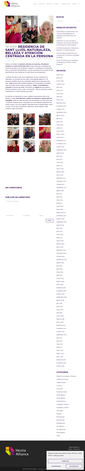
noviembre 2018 (61, 291)
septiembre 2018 (61, 297)
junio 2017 (59, 341)
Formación (59, 388)
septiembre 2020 (61, 222)
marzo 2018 (60, 316)
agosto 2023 (60, 115)
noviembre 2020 (61, 215)
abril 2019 (59, 275)
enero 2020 (59, 247)
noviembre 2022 (61, 143)
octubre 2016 (60, 366)
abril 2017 (59, 347)
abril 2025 (59, 78)
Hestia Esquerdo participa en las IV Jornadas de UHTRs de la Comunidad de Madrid (67, 55)
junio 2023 (59, 121)
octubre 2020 (60, 219)
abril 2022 (59, 165)
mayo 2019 (59, 272)
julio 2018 (59, 303)
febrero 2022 (60, 172)
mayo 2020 (59, 234)
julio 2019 (59, 266)
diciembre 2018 (61, 287)
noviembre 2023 (61, 106)
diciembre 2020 (61, 212)
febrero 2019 (60, 281)
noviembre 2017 (61, 328)
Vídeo (58, 435)
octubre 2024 (60, 84)
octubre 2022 (60, 147)
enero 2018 (59, 322)
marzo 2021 (59, 206)
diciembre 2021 (61, 178)
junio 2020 (59, 231)
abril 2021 (59, 203)
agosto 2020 (60, 225)
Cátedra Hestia (60, 382)
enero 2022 (59, 175)
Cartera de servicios (62, 379)
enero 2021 (59, 209)
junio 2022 (59, 159)
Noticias (58, 414)
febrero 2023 (60, 134)
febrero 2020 (60, 244)
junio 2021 (59, 197)
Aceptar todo (65, 461)
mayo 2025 (59, 74)
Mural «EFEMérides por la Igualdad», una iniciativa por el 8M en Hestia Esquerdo (67, 62)
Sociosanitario (60, 432)
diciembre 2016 (61, 360)
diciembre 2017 (61, 325)
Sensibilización (60, 423)
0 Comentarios (10, 60)
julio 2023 (59, 118)
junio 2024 (59, 90)
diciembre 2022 (61, 140)
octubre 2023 (60, 109)
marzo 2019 (60, 278)
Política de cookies (58, 455)
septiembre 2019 (61, 259)
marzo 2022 (60, 168)
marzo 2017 (59, 350)
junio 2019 (59, 269)
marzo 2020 (60, 240)
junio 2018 (59, 306)
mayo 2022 (59, 162)
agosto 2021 (60, 190)
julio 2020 (59, 228)
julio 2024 (59, 87)
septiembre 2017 (61, 334)
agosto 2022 (60, 153)
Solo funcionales (56, 466)
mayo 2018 (59, 309)
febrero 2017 (60, 353)
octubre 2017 (60, 331)
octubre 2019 (60, 256)
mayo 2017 (59, 344)
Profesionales (60, 417)
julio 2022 (59, 156)
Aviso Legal (40, 468)
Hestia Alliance (47, 58)
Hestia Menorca (61, 401)
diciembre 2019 (61, 250)
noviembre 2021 (61, 181)
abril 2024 (59, 96)
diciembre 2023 (61, 103)
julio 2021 (59, 194)
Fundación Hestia (61, 392)
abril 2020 (59, 237)
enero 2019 (59, 284)
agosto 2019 (60, 262)
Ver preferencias (74, 466)
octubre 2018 (60, 294)
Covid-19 (59, 385)
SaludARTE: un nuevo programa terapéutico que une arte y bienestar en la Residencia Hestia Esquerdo (67, 43)
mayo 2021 (59, 200)
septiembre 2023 (61, 112)
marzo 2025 (60, 81)
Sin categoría (60, 426)
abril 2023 (59, 128)
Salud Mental (60, 420)
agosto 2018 (60, 300)
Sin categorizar (60, 429)
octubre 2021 (60, 184)
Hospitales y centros (62, 404)
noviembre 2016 (61, 363)
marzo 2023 (60, 131)
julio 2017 (59, 338)
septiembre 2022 (61, 150)
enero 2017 (59, 356)
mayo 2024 (59, 93)
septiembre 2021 (61, 187)
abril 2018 (59, 313)
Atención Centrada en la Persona (30, 58)
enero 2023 (59, 137)
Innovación (59, 410)
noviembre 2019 (61, 253)
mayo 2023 (59, 125)
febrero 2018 (60, 319)
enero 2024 (59, 100)
